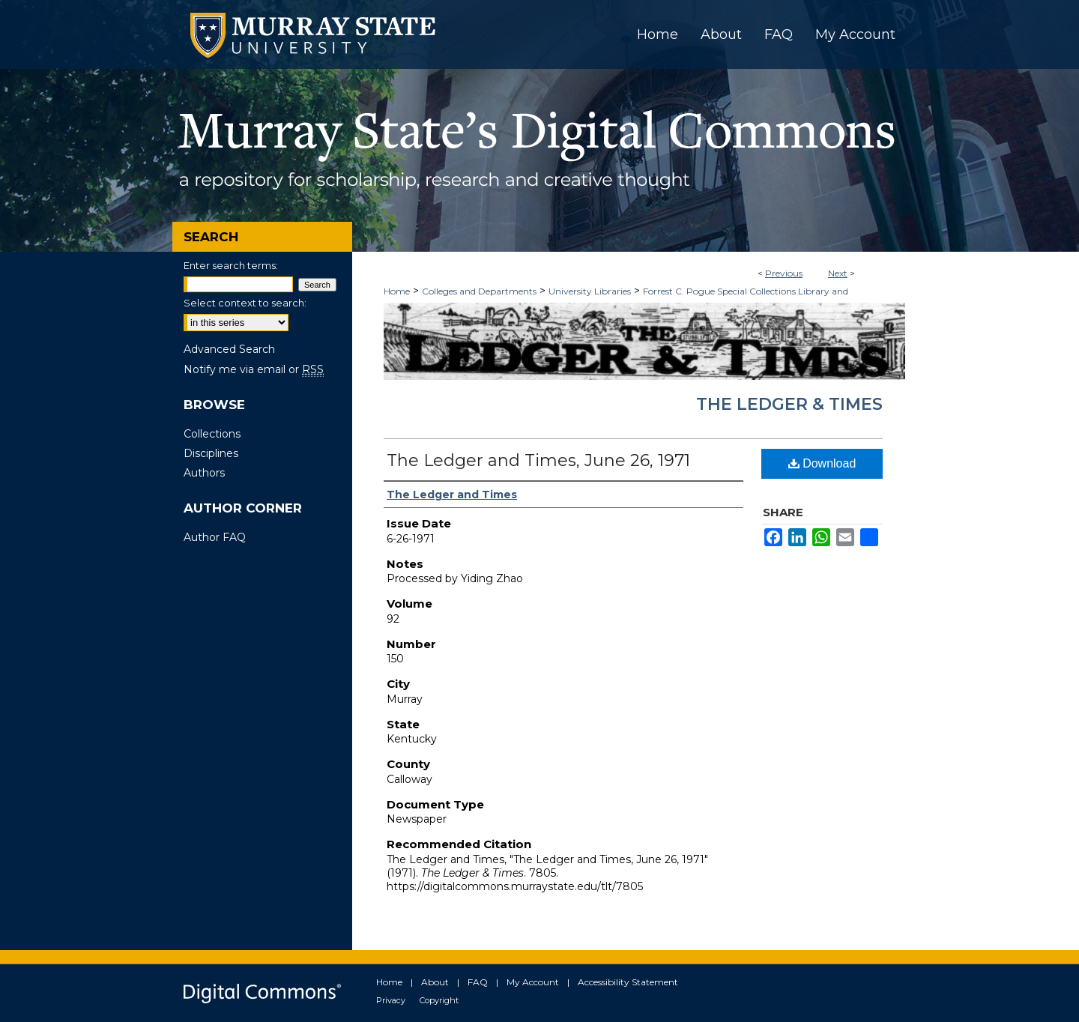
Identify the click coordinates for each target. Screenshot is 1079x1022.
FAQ (478, 982)
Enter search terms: (231, 265)
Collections (212, 434)
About (435, 982)
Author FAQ (215, 537)
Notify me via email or (254, 369)
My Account (533, 982)
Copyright (439, 1000)
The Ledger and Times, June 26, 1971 (538, 460)
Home (397, 291)
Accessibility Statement (628, 982)
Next (837, 273)
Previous (784, 273)
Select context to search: (245, 303)
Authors (204, 473)
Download (822, 463)
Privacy (390, 1000)
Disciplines (211, 453)
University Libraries (589, 291)
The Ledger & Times (789, 404)
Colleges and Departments (479, 291)
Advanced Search (229, 349)
